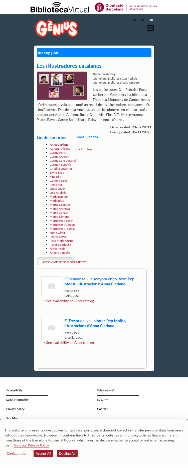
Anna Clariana (59, 144)
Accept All (43, 453)
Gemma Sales (59, 180)
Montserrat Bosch (62, 220)
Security (102, 399)
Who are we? (105, 390)
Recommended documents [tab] (58, 262)
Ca (134, 20)
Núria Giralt (57, 233)
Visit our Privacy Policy (31, 445)
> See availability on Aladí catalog (68, 301)
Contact (102, 409)
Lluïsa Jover (57, 188)
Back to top (84, 149)
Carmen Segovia (60, 164)
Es (142, 20)
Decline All (67, 453)
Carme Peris (58, 152)
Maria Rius (57, 200)
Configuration (17, 453)
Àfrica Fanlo (58, 249)
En (151, 20)
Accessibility (14, 390)
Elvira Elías (57, 172)
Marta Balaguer (60, 204)
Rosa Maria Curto (61, 241)
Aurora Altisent (60, 148)
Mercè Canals (59, 212)
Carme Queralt (59, 156)
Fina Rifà (55, 176)
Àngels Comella (60, 253)
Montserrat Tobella (62, 228)
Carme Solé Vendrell (63, 160)
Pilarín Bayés (58, 237)
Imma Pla (56, 184)
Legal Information (18, 399)
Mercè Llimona (59, 216)
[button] (151, 28)
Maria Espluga (59, 196)
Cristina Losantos (61, 168)
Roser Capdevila (60, 245)
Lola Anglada (58, 192)
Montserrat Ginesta (63, 224)
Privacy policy (15, 409)
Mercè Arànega (60, 208)
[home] (55, 28)
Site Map (12, 418)
